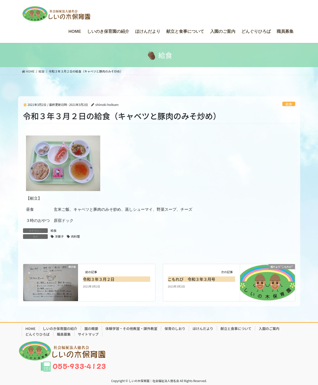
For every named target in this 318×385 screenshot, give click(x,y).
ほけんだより (203, 328)
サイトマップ (88, 334)
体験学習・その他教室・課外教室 (131, 328)
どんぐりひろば (37, 334)
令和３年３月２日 (99, 279)
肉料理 (75, 236)
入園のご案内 (269, 328)
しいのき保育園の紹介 (60, 328)
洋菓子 (59, 236)
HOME (30, 328)
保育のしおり (175, 328)
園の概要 (91, 328)
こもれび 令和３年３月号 (191, 279)
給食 (289, 104)
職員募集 (64, 334)
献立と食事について (236, 328)
